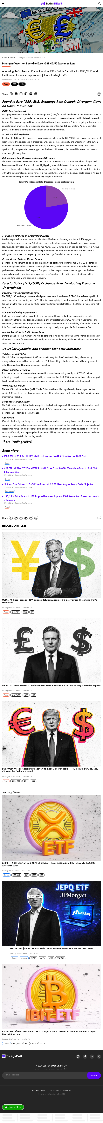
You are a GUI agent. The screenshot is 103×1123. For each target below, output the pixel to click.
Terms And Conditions (39, 1090)
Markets (24, 958)
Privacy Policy (66, 1090)
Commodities (9, 491)
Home (4, 57)
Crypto (7, 479)
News (12, 57)
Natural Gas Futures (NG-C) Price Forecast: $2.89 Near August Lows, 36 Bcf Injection (49, 484)
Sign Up (94, 1075)
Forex (6, 84)
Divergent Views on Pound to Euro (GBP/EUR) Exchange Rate (33, 57)
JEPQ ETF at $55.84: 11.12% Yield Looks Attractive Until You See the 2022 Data (45, 456)
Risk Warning (54, 1090)
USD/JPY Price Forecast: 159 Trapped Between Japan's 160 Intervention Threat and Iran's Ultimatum (51, 498)
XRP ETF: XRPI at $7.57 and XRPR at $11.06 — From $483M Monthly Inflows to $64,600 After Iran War (50, 470)
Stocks (7, 463)
